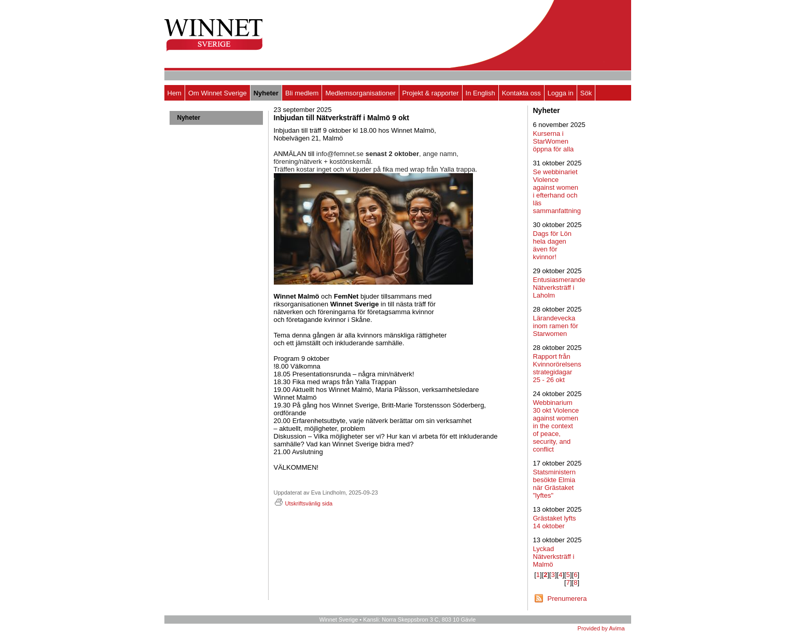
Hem (175, 93)
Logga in (561, 93)
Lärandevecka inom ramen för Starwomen (555, 325)
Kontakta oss (521, 93)
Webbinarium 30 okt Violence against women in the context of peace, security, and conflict (556, 426)
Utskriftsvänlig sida (303, 503)
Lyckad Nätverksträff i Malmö (554, 556)
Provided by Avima (601, 628)
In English (480, 93)
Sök (586, 93)
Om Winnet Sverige (217, 93)
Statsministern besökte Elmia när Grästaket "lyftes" (554, 483)
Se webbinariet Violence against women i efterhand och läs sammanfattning (557, 191)
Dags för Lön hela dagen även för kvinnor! (552, 245)
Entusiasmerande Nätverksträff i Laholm (559, 287)
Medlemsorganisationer (360, 93)
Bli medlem (301, 93)
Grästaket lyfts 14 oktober (554, 522)
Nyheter (266, 93)
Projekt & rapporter (430, 93)
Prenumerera (567, 598)
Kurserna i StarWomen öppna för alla (553, 141)
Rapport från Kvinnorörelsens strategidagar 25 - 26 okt (557, 368)
